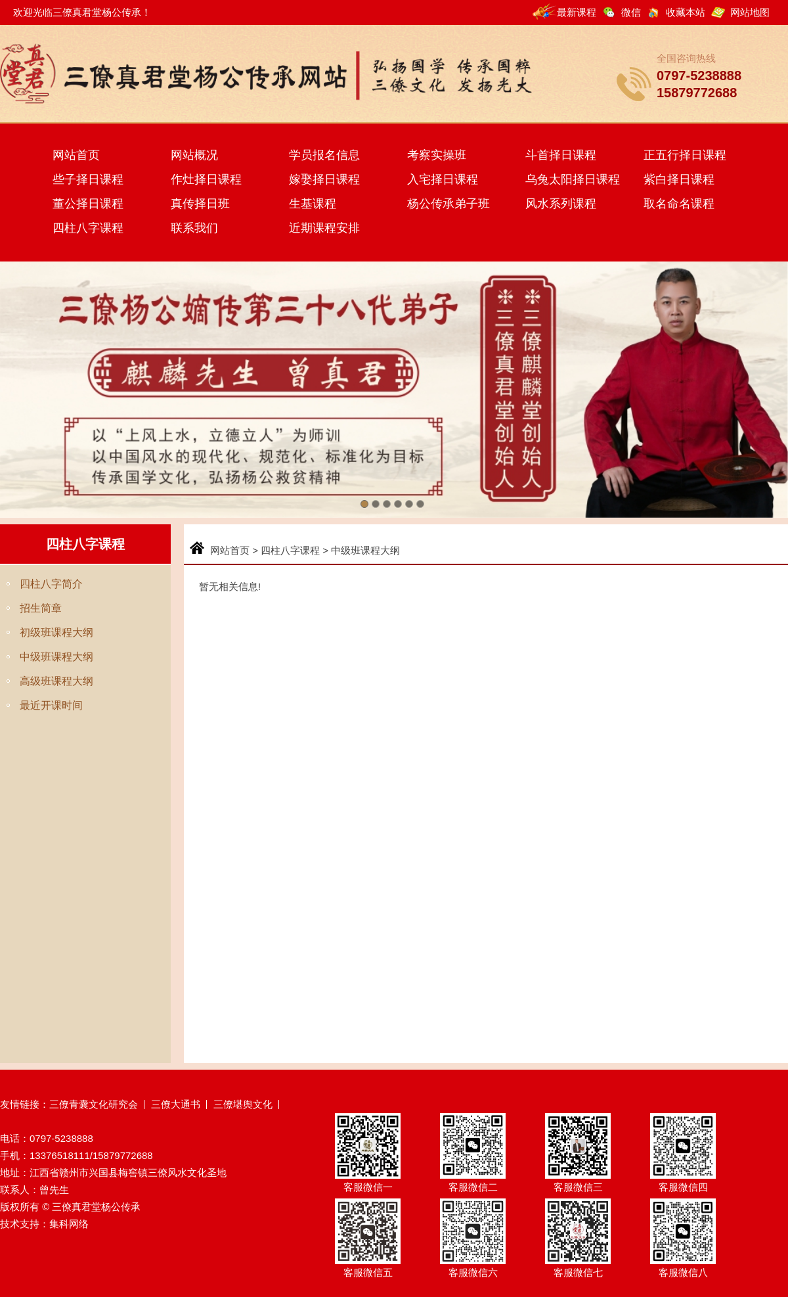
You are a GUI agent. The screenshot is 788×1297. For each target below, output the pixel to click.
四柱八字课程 (88, 228)
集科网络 (69, 1223)
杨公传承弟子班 (448, 203)
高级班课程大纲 (56, 681)
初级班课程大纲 (56, 632)
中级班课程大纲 (56, 656)
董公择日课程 (88, 203)
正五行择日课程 (685, 155)
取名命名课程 (679, 203)
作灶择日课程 (206, 179)
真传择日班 (200, 203)
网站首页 (76, 155)
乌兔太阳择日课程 (572, 179)
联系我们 (194, 228)
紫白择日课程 (679, 179)
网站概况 (194, 155)
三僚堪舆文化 (243, 1104)
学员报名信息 (324, 155)
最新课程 (576, 12)
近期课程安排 (324, 228)
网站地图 (750, 12)
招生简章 (41, 608)
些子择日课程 (88, 179)
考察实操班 (436, 155)
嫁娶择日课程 (324, 179)
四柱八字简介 (51, 583)
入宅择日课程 (442, 179)
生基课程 (312, 203)
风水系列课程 (560, 203)
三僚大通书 (175, 1104)
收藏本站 (685, 12)
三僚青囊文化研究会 (93, 1104)
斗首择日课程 (560, 155)
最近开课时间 (51, 705)
